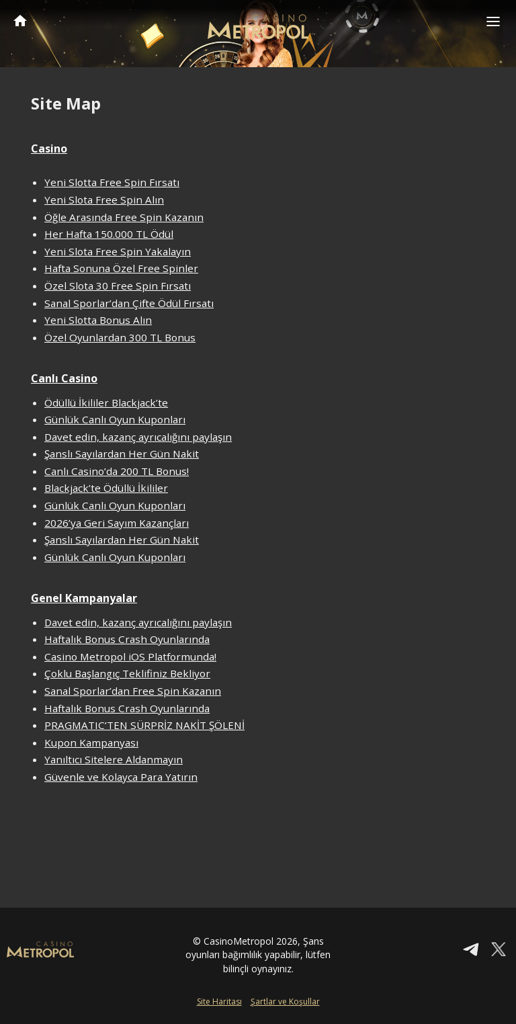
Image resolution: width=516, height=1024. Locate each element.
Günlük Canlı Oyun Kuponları (114, 419)
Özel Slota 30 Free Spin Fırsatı (117, 285)
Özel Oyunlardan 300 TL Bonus (120, 337)
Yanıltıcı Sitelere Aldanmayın (113, 759)
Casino (49, 148)
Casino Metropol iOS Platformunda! (130, 656)
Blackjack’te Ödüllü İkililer (106, 488)
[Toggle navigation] (493, 21)
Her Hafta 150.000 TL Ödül (108, 234)
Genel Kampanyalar (84, 598)
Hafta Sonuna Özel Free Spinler (121, 268)
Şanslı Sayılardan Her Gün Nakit (121, 453)
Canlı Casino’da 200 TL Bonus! (116, 471)
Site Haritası (219, 1001)
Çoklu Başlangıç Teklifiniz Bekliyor (127, 673)
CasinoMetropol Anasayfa (20, 20)
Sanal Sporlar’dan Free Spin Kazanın (132, 690)
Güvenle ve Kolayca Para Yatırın (121, 776)
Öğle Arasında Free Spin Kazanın (124, 217)
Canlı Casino (64, 378)
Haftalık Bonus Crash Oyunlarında (127, 639)
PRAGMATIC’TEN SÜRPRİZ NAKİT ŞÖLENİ (144, 725)
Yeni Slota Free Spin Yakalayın (117, 251)
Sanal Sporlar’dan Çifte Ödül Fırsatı (129, 303)
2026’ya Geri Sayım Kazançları (116, 522)
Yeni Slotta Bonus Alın (98, 320)
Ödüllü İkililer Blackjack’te (106, 402)
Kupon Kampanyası (91, 742)
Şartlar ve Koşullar (285, 1001)
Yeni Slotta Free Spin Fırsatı (111, 182)
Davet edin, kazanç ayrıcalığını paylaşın (138, 436)
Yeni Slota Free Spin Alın (104, 199)
